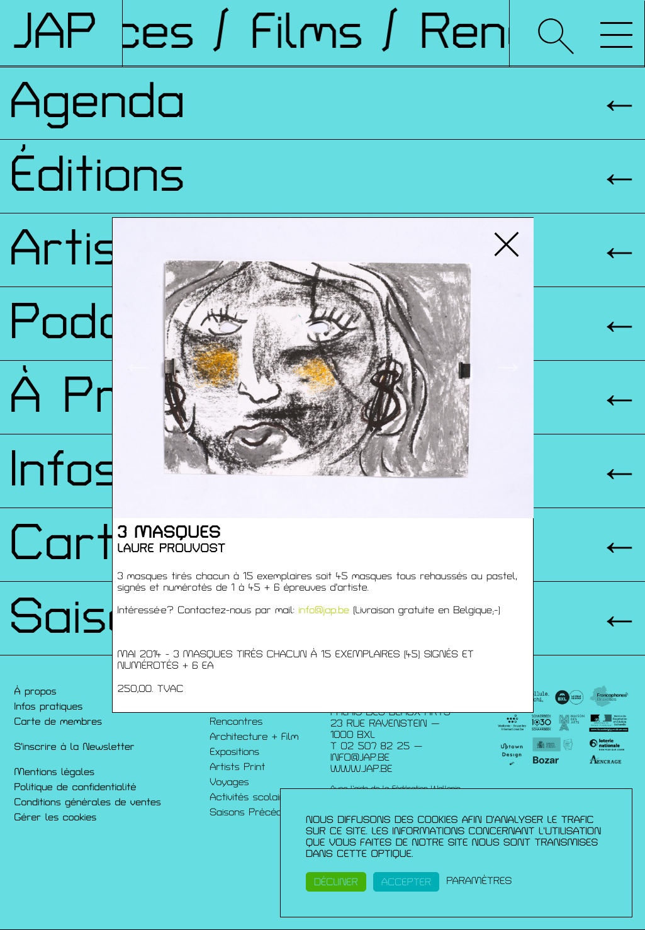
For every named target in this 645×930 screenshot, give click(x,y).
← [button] (137, 368)
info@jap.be (323, 610)
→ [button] (508, 368)
